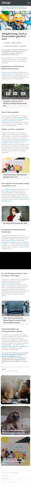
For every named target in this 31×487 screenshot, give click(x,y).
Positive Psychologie (18, 119)
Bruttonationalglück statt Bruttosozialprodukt (14, 346)
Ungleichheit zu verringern (9, 242)
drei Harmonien (25, 245)
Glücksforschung (9, 189)
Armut (13, 240)
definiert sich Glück (7, 120)
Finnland (4, 290)
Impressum (4, 475)
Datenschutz (5, 478)
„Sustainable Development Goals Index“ (13, 354)
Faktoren (8, 191)
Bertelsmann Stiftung (7, 356)
